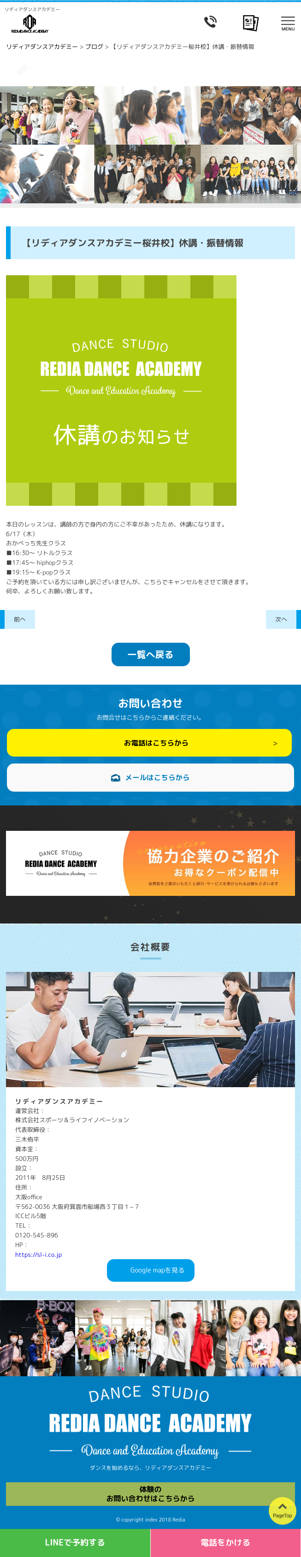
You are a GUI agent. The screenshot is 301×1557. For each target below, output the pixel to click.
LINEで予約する (75, 1542)
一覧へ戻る (151, 654)
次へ (281, 619)
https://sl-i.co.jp (38, 1254)
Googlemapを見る (157, 1270)
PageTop (282, 1515)
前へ (20, 619)
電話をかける (225, 1542)
